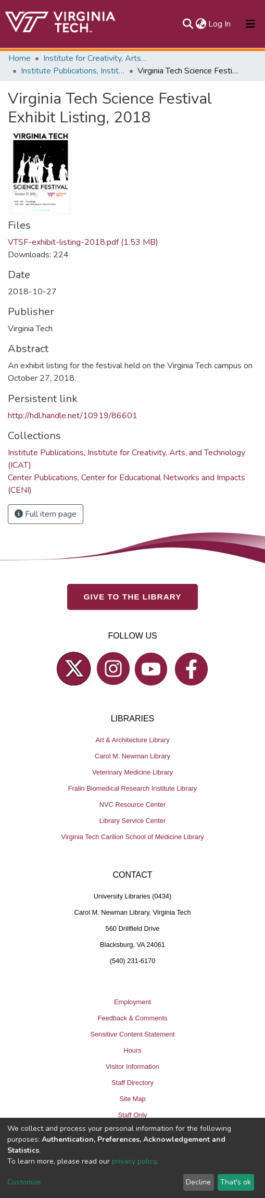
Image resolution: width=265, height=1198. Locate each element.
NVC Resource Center (132, 804)
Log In (220, 24)
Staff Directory (132, 1083)
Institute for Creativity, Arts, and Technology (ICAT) (95, 58)
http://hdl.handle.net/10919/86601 (72, 415)
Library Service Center (132, 821)
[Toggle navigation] (250, 24)
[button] (200, 24)
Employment (132, 1002)
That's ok (235, 1182)
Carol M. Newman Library (132, 756)
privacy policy (134, 1161)
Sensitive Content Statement (132, 1034)
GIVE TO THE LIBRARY (133, 596)
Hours (132, 1050)
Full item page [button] (46, 514)
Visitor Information (132, 1066)
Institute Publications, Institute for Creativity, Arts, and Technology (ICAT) (73, 71)
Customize (24, 1182)
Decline (198, 1182)
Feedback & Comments (133, 1018)
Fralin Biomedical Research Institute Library (132, 788)
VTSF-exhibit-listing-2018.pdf (83, 242)
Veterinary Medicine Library (132, 772)
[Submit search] (187, 24)
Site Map (132, 1099)
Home (19, 58)
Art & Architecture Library (132, 740)
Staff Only (132, 1115)
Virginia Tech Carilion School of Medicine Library (132, 837)
